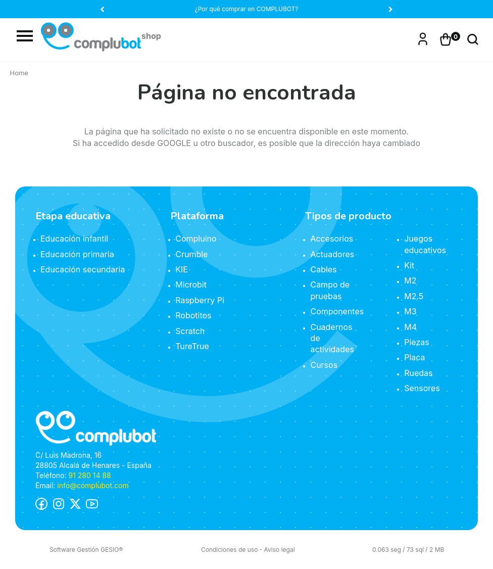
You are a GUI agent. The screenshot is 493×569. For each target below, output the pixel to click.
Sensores (422, 388)
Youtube (92, 504)
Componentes (337, 311)
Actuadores (332, 254)
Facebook (41, 504)
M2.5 (413, 296)
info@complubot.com (92, 485)
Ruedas (418, 373)
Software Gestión (74, 549)
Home (19, 73)
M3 (410, 311)
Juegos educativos (425, 244)
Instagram (59, 504)
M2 (410, 280)
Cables (323, 269)
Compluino (195, 238)
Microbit (191, 284)
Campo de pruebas (330, 290)
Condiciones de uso (229, 549)
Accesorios (331, 238)
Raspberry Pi (199, 300)
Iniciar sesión (422, 37)
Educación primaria (77, 254)
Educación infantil (74, 238)
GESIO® (112, 549)
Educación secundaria (82, 269)
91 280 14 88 (89, 475)
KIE (181, 269)
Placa (414, 357)
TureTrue (192, 346)
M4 (410, 327)
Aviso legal (279, 549)
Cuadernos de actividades (332, 338)
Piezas (416, 342)
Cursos (323, 365)
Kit (409, 265)
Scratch (190, 331)
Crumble (191, 254)
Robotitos (193, 315)
